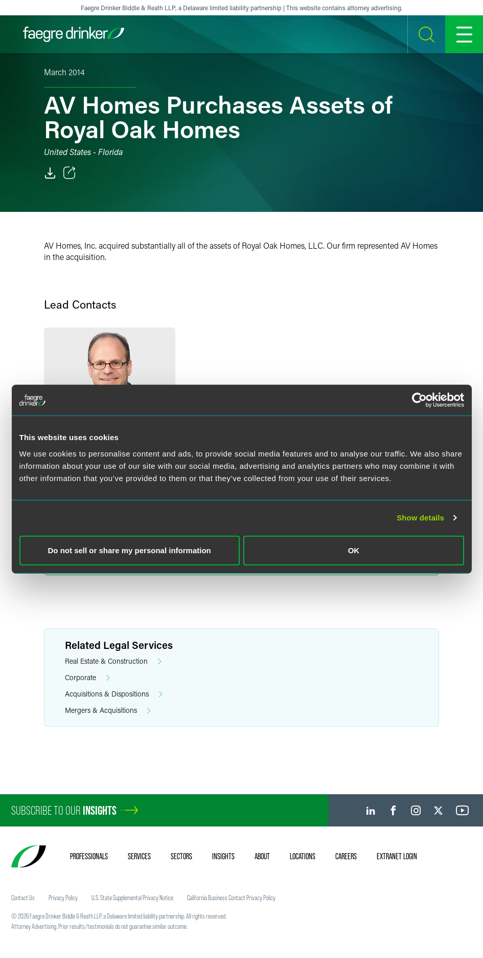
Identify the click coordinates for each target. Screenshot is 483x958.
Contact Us (23, 898)
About (262, 856)
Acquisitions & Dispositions (114, 694)
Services (139, 856)
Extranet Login (397, 856)
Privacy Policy (63, 898)
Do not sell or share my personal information (129, 550)
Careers (346, 856)
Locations (302, 856)
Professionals (89, 856)
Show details (420, 517)
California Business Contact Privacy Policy (231, 898)
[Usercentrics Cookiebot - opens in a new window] (419, 400)
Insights (223, 856)
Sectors (181, 856)
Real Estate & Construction (113, 661)
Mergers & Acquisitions (108, 710)
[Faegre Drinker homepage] (73, 34)
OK (354, 550)
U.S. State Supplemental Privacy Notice (132, 898)
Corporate (87, 677)
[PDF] (50, 173)
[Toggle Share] (69, 173)
